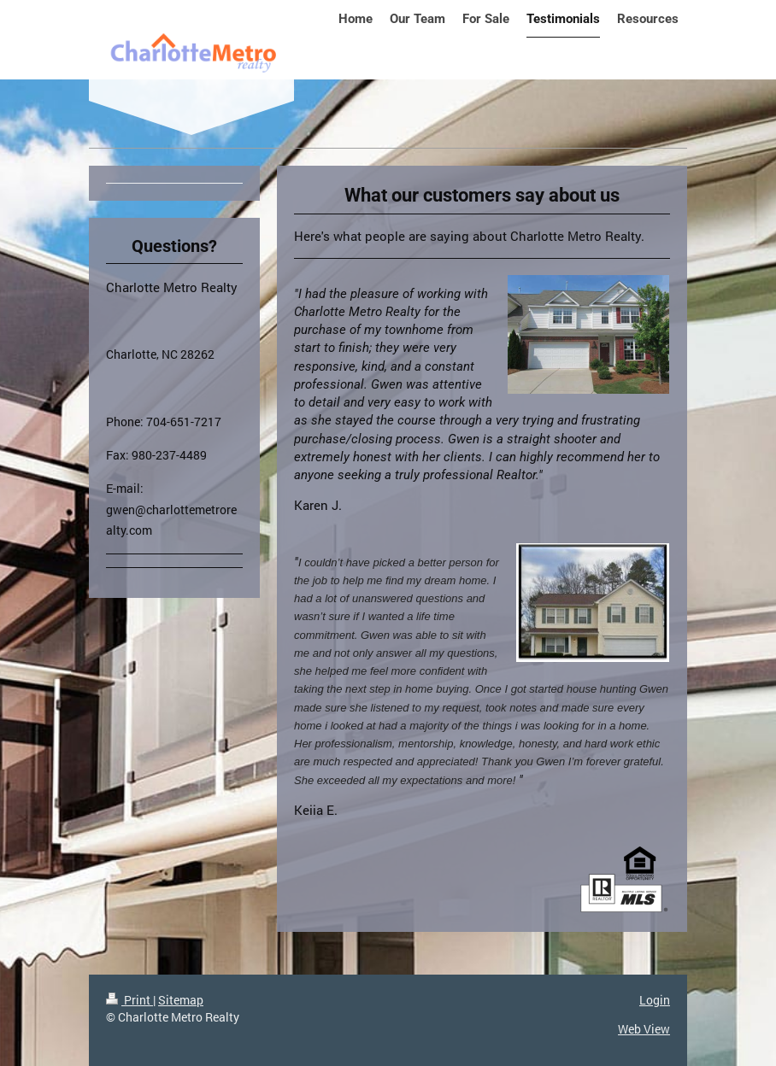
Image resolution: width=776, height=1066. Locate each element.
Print (129, 1000)
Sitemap (180, 1000)
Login (654, 1000)
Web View (644, 1029)
